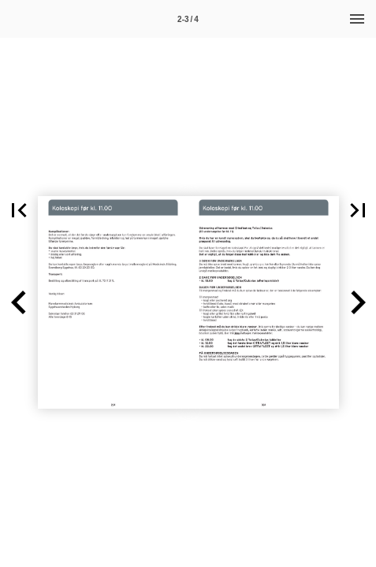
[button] (19, 302)
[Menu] (357, 19)
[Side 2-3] (188, 19)
